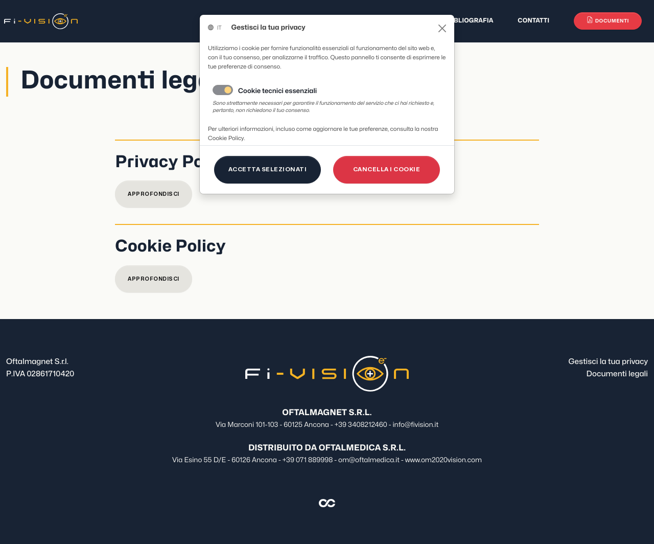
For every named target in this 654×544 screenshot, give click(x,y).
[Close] (442, 28)
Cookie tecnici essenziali (277, 91)
